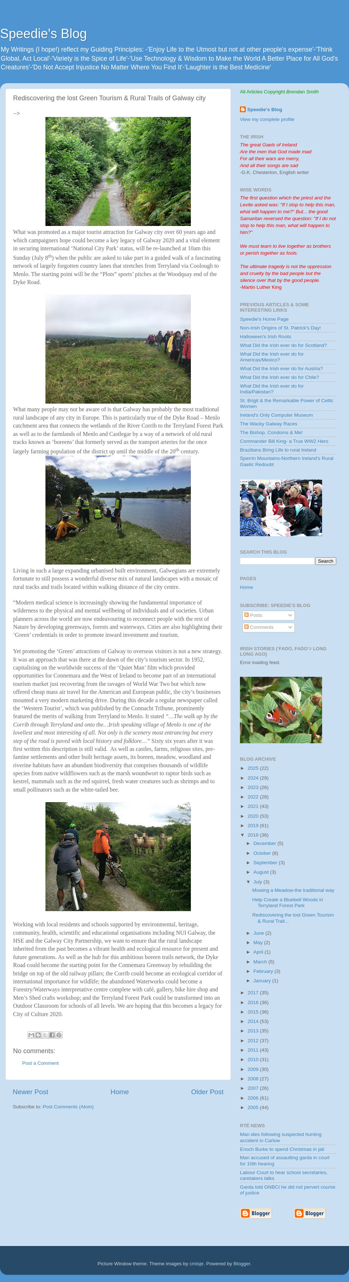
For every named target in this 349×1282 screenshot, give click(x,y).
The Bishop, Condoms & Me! (271, 432)
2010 (254, 1059)
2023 (254, 787)
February (263, 971)
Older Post (207, 1092)
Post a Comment (40, 1063)
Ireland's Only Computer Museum (276, 415)
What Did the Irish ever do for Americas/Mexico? (272, 357)
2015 (254, 1012)
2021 (254, 806)
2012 (254, 1040)
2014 (254, 1021)
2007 (254, 1088)
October (262, 853)
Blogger (241, 1263)
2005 (254, 1107)
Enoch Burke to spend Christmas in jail (282, 1149)
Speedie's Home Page (264, 319)
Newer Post (30, 1092)
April (259, 952)
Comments (259, 627)
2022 (254, 797)
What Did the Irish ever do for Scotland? (283, 345)
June (259, 933)
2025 (254, 768)
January (262, 980)
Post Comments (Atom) (68, 1106)
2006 (254, 1098)
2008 (254, 1078)
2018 (254, 835)
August (261, 872)
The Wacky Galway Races (268, 423)
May (258, 942)
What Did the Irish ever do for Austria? (281, 368)
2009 (254, 1069)
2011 (254, 1050)
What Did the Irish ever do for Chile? (279, 377)
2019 (254, 825)
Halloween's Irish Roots (265, 336)
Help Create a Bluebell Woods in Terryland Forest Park (287, 902)
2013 (254, 1031)
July (258, 882)
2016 (254, 1002)
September (266, 862)
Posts (253, 615)
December (265, 843)
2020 (254, 816)
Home (120, 1092)
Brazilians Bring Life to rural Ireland (278, 450)
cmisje (196, 1263)
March (260, 961)
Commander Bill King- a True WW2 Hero (284, 441)
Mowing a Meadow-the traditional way (293, 890)
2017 (254, 992)
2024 (254, 778)
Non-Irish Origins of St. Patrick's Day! (280, 328)
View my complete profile (267, 119)
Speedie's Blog (43, 33)
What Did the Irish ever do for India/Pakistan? (272, 389)
